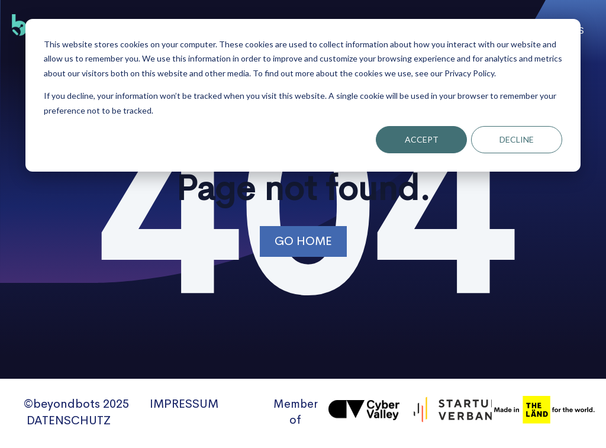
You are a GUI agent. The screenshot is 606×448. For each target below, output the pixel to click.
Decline (516, 139)
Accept (422, 139)
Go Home (303, 241)
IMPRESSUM (184, 404)
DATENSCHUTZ (69, 420)
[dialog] (303, 95)
